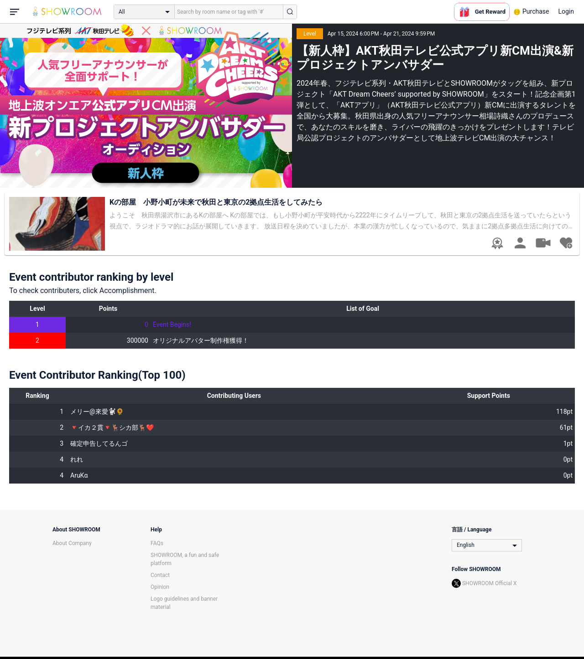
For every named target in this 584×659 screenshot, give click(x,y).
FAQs (157, 543)
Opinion (160, 587)
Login (566, 11)
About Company (72, 543)
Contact (160, 575)
